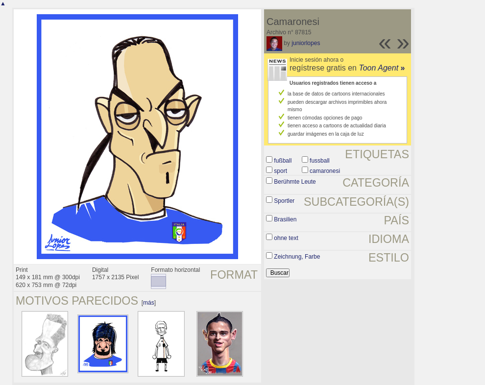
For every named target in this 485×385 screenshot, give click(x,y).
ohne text (286, 238)
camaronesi (325, 171)
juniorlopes (305, 43)
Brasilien (285, 219)
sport (280, 171)
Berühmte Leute (294, 181)
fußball (282, 160)
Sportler (284, 200)
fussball (320, 160)
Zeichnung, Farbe (297, 256)
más (148, 302)
